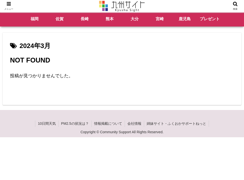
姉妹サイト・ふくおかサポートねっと (176, 124)
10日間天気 (47, 124)
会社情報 (134, 124)
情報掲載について (108, 124)
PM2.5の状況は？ (75, 124)
